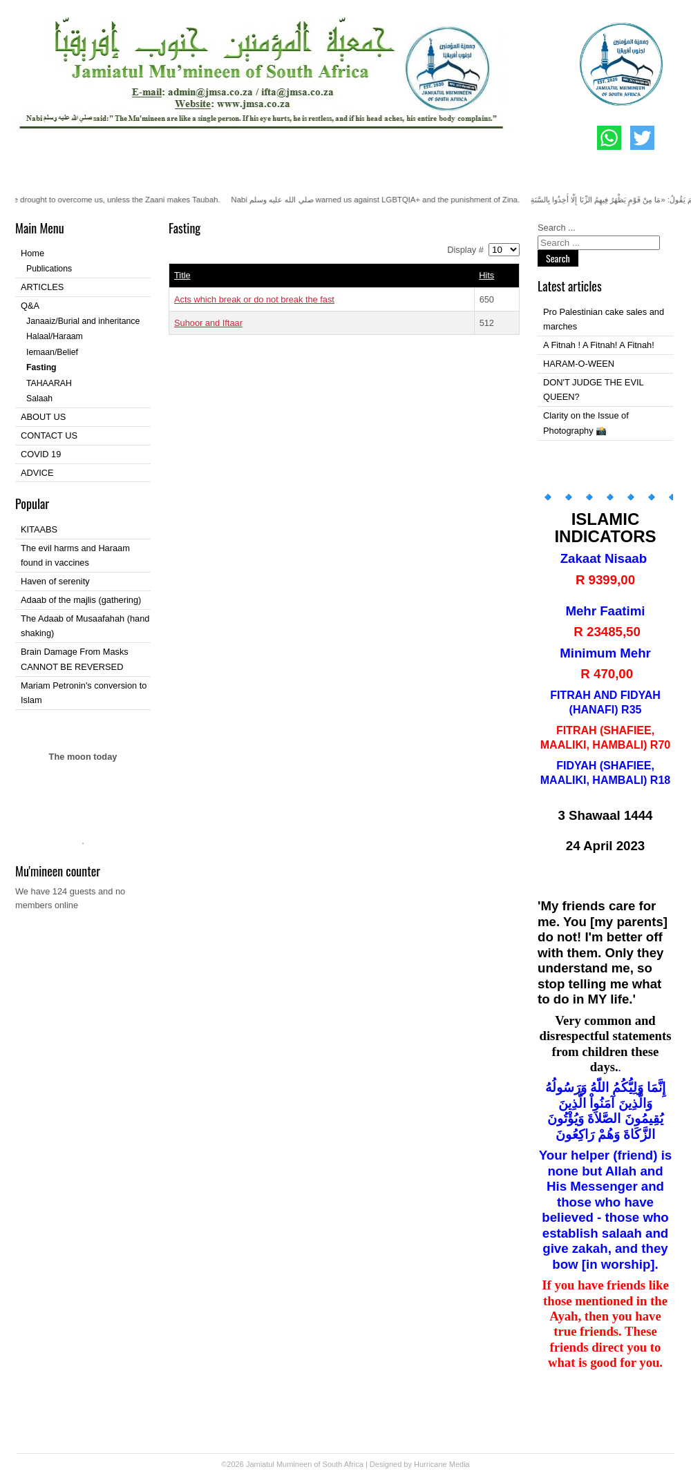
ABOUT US (43, 417)
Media (459, 1464)
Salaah (39, 398)
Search (558, 258)
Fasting (41, 367)
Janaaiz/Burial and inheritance (83, 321)
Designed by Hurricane (409, 1464)
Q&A (30, 305)
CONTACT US (49, 435)
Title (182, 275)
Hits (486, 275)
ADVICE (37, 473)
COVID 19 (41, 454)
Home (32, 253)
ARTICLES (42, 287)
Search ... (557, 227)
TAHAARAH (49, 383)
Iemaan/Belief (52, 352)
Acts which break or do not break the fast (254, 299)
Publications (49, 268)
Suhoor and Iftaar (208, 323)
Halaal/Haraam (54, 336)
